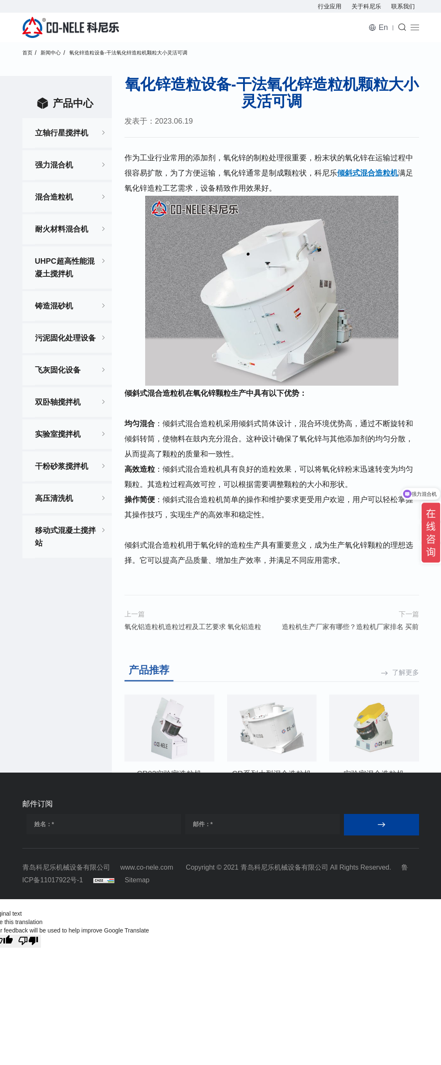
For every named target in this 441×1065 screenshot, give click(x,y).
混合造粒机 (54, 197)
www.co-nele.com (146, 867)
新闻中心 (51, 53)
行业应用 (329, 6)
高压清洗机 (54, 498)
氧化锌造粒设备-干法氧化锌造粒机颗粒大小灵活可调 (128, 53)
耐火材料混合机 (61, 229)
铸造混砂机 (54, 306)
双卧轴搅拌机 (58, 402)
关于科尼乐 (366, 6)
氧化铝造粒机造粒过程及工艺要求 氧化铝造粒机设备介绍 (192, 644)
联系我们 (403, 6)
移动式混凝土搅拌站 (65, 536)
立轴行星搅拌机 (61, 133)
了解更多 (405, 725)
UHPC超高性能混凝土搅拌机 (65, 267)
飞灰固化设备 (58, 370)
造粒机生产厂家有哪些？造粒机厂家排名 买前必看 (350, 644)
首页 (27, 53)
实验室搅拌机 (58, 434)
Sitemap (137, 880)
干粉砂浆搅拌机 (61, 466)
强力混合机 (54, 165)
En (383, 27)
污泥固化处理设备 (65, 338)
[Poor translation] (28, 941)
